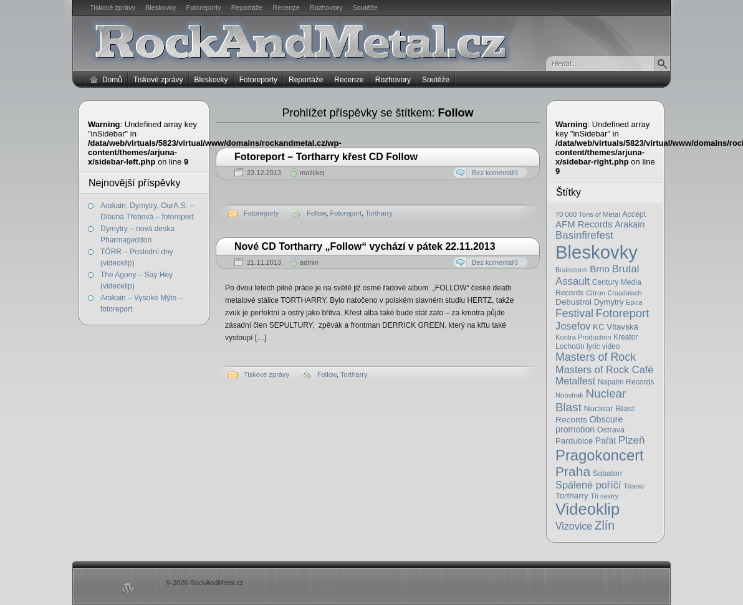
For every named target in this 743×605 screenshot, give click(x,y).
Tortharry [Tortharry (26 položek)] (571, 495)
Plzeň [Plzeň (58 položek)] (631, 440)
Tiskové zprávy (112, 7)
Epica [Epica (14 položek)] (634, 302)
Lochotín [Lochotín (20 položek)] (570, 346)
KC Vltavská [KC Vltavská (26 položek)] (615, 326)
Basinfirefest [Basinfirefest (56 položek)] (584, 235)
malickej (312, 172)
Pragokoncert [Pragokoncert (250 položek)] (599, 455)
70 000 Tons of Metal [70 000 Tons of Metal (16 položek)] (587, 214)
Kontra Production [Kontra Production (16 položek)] (583, 337)
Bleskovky (160, 7)
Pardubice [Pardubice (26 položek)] (574, 440)
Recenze (286, 7)
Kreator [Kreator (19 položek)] (625, 337)
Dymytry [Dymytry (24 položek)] (609, 302)
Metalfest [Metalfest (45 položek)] (575, 381)
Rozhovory (326, 7)
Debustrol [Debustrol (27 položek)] (573, 302)
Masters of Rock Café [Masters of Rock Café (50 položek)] (604, 369)
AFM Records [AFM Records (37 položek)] (584, 224)
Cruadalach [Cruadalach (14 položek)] (625, 293)
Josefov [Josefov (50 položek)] (572, 325)
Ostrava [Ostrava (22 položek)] (611, 430)
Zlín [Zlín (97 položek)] (605, 525)
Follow (316, 213)
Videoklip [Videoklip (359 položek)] (587, 509)
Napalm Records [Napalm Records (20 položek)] (626, 382)
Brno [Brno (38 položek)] (600, 269)
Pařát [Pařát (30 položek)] (605, 440)
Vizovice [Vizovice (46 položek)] (573, 526)
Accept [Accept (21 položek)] (634, 214)
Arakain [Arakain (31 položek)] (630, 224)
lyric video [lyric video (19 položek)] (603, 346)
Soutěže (365, 7)
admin (309, 262)
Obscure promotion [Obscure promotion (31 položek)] (589, 424)
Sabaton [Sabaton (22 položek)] (607, 473)
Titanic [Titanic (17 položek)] (634, 486)
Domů (112, 79)
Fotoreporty (203, 7)
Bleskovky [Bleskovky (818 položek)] (596, 252)
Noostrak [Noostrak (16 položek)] (569, 395)
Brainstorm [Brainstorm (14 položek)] (571, 270)
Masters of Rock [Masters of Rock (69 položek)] (595, 357)
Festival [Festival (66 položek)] (574, 313)
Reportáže (247, 7)
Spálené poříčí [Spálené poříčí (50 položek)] (588, 484)
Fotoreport (346, 213)
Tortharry (378, 213)
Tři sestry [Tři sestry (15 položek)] (604, 496)
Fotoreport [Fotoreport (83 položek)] (623, 313)
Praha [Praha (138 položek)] (572, 471)
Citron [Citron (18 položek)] (595, 292)
